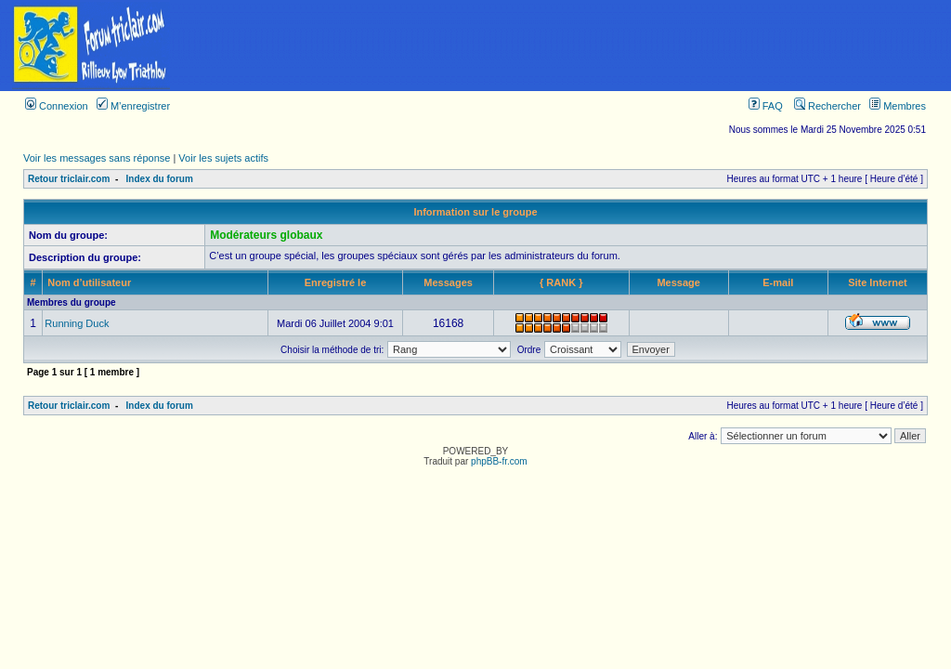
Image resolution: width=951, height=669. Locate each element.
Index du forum (159, 179)
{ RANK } (561, 282)
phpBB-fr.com (499, 461)
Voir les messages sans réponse (96, 158)
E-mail (777, 282)
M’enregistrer (133, 106)
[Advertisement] (566, 45)
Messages (448, 282)
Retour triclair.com (69, 179)
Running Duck (77, 323)
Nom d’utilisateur (89, 282)
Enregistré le (336, 282)
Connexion (56, 106)
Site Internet (877, 282)
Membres (897, 106)
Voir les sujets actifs (223, 158)
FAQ (766, 106)
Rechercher (827, 106)
